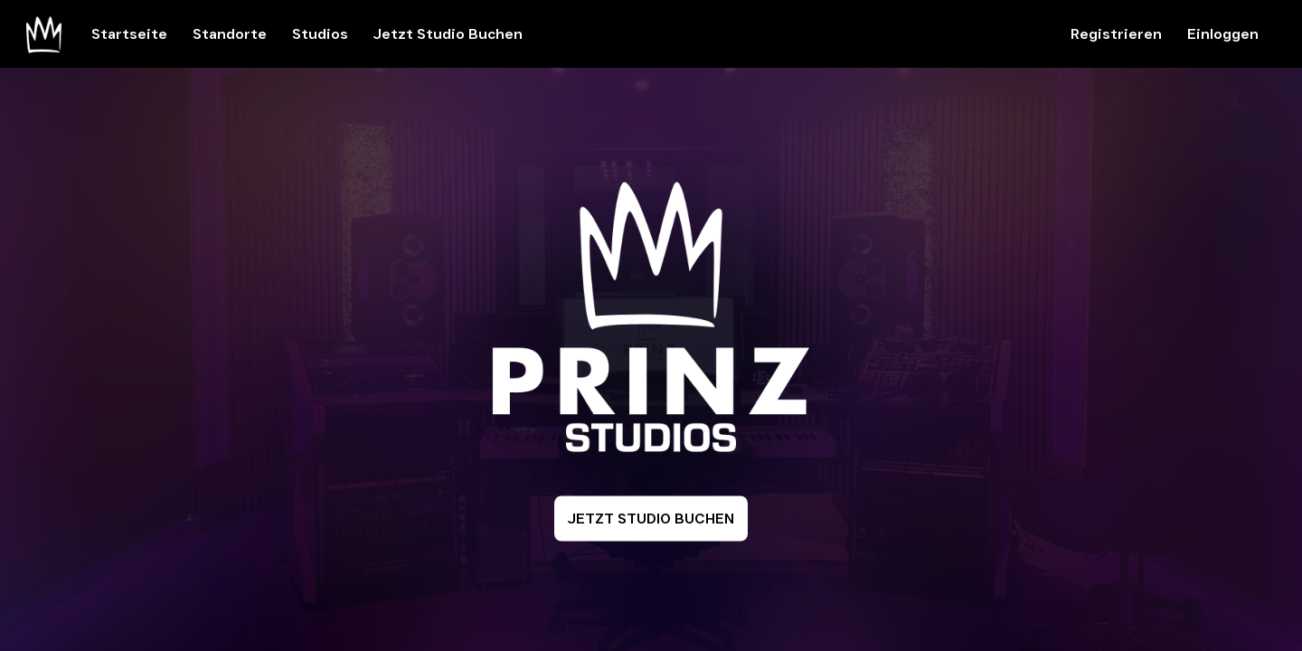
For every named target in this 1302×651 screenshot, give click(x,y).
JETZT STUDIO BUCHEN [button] (651, 518)
